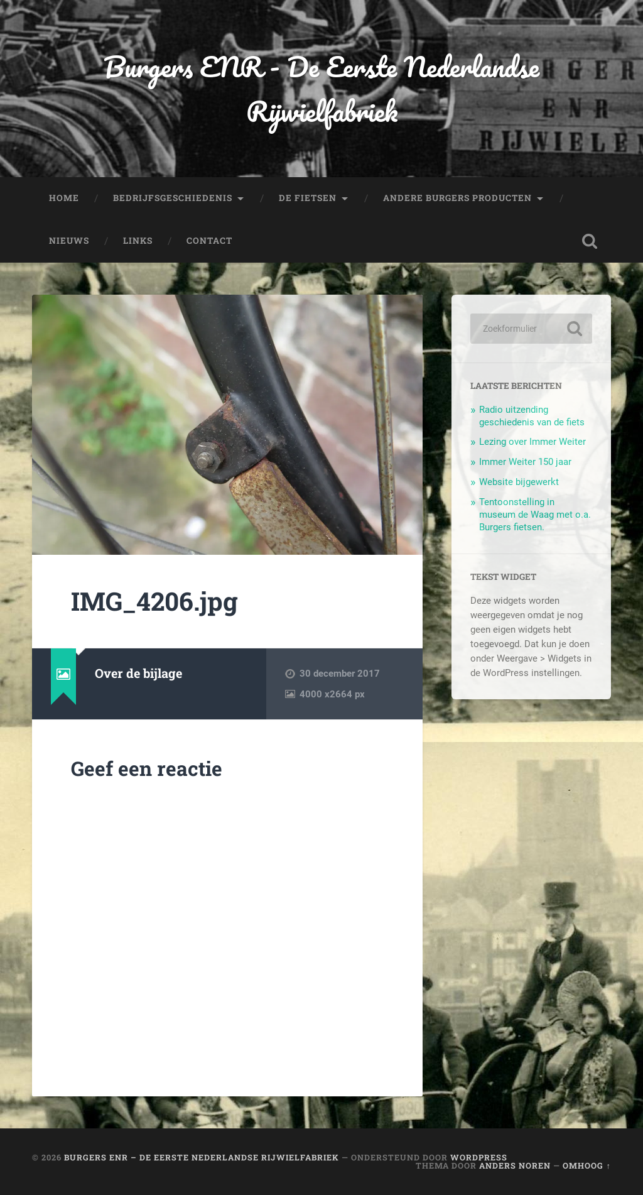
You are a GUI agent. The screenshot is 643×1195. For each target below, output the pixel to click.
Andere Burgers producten (457, 198)
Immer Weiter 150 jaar (525, 461)
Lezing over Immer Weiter (532, 441)
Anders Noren (515, 1165)
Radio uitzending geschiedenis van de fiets (532, 416)
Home (64, 198)
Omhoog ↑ (586, 1165)
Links (138, 240)
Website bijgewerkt (519, 482)
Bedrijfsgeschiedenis (172, 198)
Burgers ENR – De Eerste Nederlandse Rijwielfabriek (201, 1157)
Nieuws (69, 240)
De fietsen (308, 198)
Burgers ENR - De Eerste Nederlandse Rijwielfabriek (321, 88)
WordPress (478, 1157)
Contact (209, 240)
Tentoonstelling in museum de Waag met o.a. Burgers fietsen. (535, 514)
